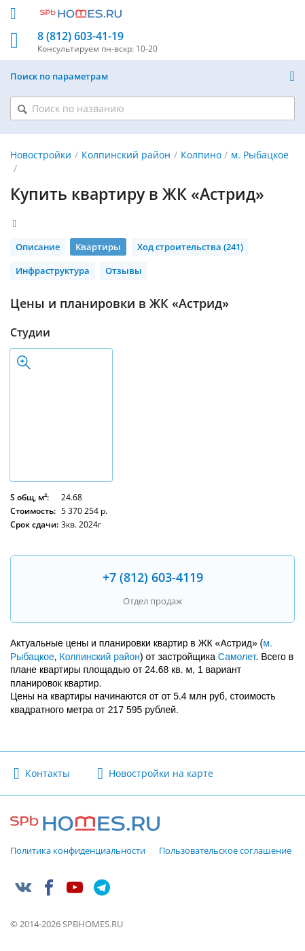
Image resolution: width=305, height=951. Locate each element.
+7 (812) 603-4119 (153, 577)
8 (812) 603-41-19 (80, 36)
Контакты (47, 773)
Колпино (201, 154)
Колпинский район (126, 154)
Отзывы (123, 270)
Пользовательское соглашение (225, 851)
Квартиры (98, 247)
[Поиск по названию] (152, 108)
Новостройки (40, 154)
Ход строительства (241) (190, 247)
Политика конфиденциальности (77, 851)
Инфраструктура (53, 270)
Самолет (237, 656)
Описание (38, 247)
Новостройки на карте (161, 773)
